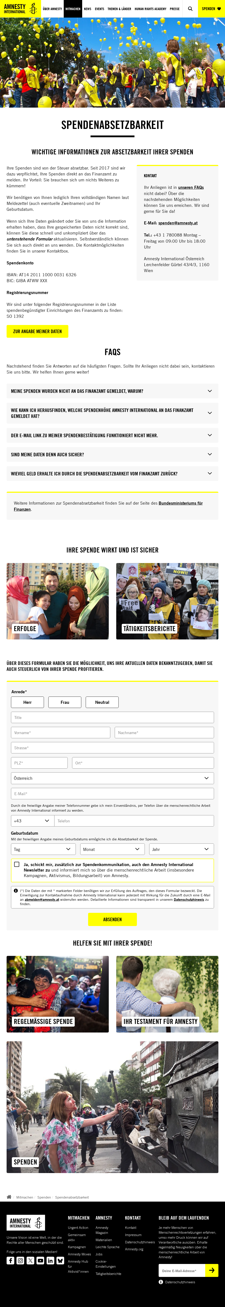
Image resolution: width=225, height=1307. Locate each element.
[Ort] (143, 763)
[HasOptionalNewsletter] (16, 864)
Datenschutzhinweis (189, 899)
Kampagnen (77, 1247)
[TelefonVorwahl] (32, 820)
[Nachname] (164, 732)
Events (99, 9)
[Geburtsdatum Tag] (43, 849)
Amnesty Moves (79, 1254)
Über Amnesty (52, 9)
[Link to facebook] (10, 1260)
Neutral (102, 702)
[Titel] (112, 717)
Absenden (112, 919)
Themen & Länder (119, 9)
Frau (65, 702)
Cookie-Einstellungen (106, 1264)
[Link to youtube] (40, 1260)
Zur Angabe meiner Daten (37, 331)
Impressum (133, 1235)
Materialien (104, 1240)
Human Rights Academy (150, 9)
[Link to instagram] (20, 1260)
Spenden (44, 1197)
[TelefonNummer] (134, 821)
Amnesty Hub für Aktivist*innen (78, 1266)
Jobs (99, 1254)
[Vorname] (60, 732)
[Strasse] (112, 747)
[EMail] (112, 793)
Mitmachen (72, 9)
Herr (27, 702)
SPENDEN (211, 8)
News (87, 9)
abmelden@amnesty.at (42, 899)
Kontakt (130, 1227)
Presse (175, 9)
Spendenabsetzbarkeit (72, 1197)
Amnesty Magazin (102, 1230)
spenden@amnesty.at (178, 223)
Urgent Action (78, 1227)
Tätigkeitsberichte (108, 1273)
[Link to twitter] (30, 1260)
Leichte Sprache (108, 1247)
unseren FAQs (191, 187)
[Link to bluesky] (60, 1260)
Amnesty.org (134, 1249)
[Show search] (190, 8)
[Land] (112, 778)
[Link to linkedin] (50, 1260)
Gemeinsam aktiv (77, 1237)
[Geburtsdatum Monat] (112, 849)
